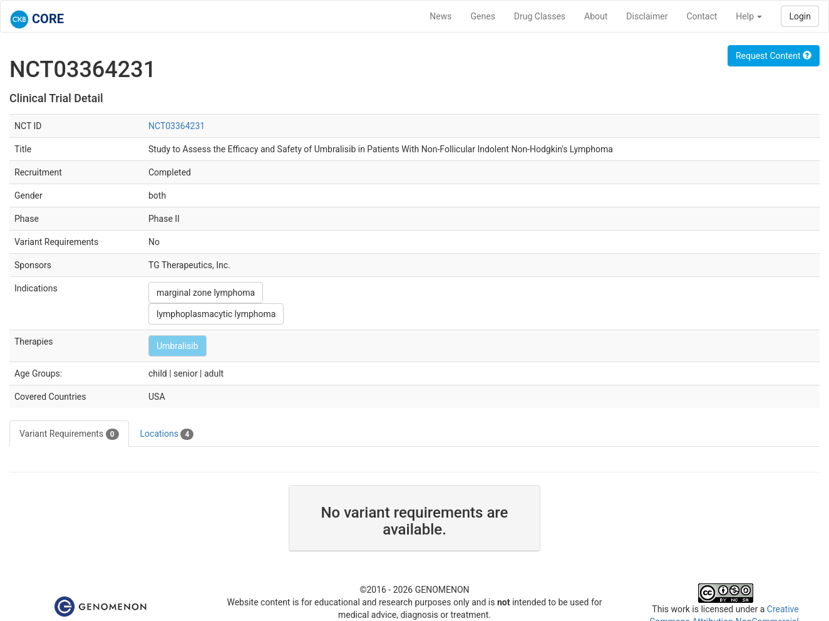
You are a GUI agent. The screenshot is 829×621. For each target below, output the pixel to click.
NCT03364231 (176, 126)
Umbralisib (177, 346)
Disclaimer (646, 16)
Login (800, 16)
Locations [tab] (167, 434)
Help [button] (749, 16)
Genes (483, 16)
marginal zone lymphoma (206, 293)
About (595, 16)
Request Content (773, 56)
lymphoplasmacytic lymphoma (216, 314)
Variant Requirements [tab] (69, 434)
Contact (701, 16)
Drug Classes (539, 16)
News (440, 16)
